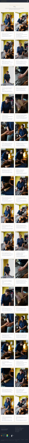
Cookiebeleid (26, 439)
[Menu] (27, 1)
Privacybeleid (22, 439)
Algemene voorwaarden (17, 439)
